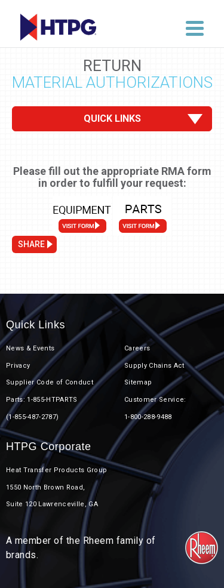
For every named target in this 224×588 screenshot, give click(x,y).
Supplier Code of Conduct (49, 382)
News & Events (30, 348)
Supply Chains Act (154, 366)
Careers (137, 348)
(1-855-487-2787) (32, 417)
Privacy (18, 366)
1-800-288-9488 (148, 417)
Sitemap (138, 382)
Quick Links (112, 118)
